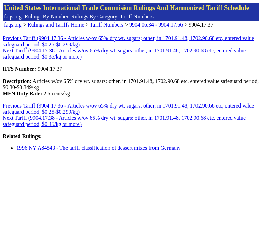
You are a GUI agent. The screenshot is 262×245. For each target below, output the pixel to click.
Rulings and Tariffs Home (56, 25)
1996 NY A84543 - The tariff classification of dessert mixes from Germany (98, 148)
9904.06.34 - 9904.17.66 (156, 25)
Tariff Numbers (137, 16)
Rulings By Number (47, 16)
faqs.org (13, 16)
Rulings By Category (94, 16)
